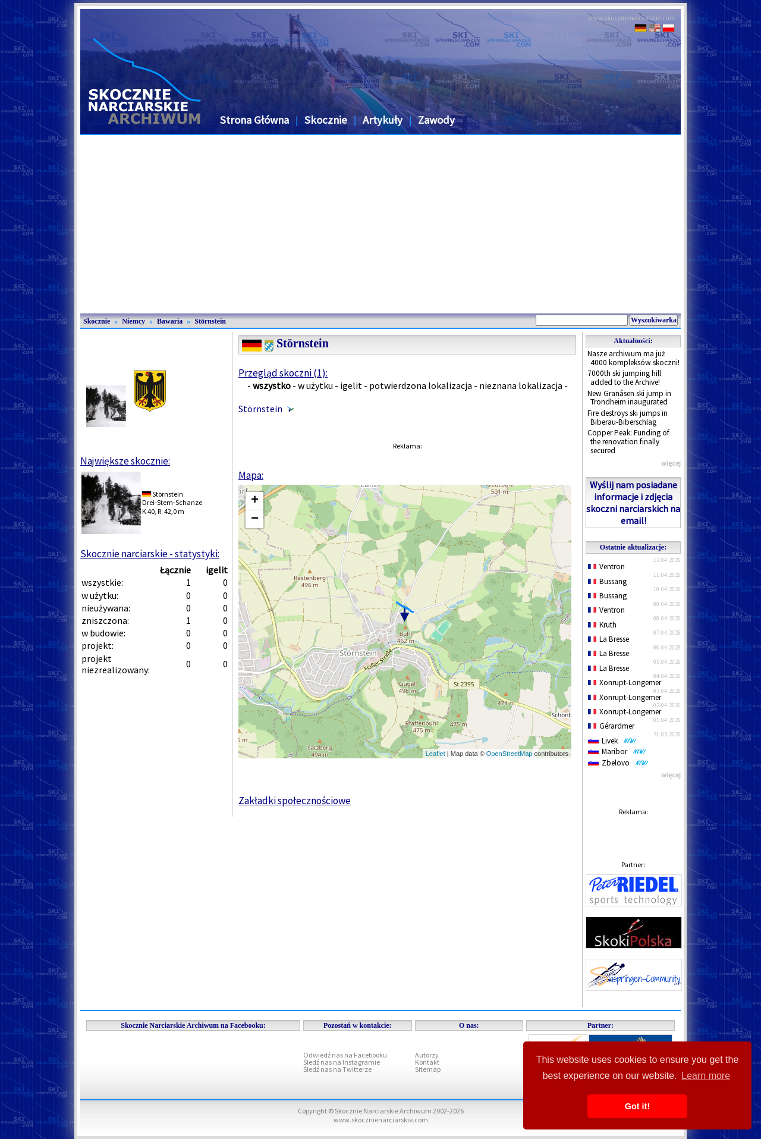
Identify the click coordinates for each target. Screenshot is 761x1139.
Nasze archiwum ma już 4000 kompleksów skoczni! (633, 358)
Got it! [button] (637, 1106)
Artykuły (382, 120)
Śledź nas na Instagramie (341, 1062)
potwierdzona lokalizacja (420, 385)
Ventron (606, 566)
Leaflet (435, 753)
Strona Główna (254, 120)
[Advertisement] (380, 224)
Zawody (436, 120)
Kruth (602, 625)
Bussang (607, 581)
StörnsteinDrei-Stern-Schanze (172, 498)
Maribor (617, 751)
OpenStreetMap (509, 753)
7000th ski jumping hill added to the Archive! (624, 377)
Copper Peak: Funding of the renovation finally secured (628, 441)
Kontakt (427, 1062)
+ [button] (255, 501)
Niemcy (133, 321)
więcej (671, 463)
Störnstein (210, 321)
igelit (351, 385)
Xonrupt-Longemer (624, 682)
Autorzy (427, 1054)
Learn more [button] (705, 1076)
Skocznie (325, 120)
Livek (612, 741)
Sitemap (428, 1069)
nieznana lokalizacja (520, 385)
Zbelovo (618, 763)
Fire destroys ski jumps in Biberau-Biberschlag (627, 417)
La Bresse (608, 639)
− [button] (255, 519)
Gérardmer (611, 726)
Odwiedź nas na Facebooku (345, 1054)
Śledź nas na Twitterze (337, 1069)
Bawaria (170, 321)
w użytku (315, 385)
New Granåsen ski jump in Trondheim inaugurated (629, 397)
